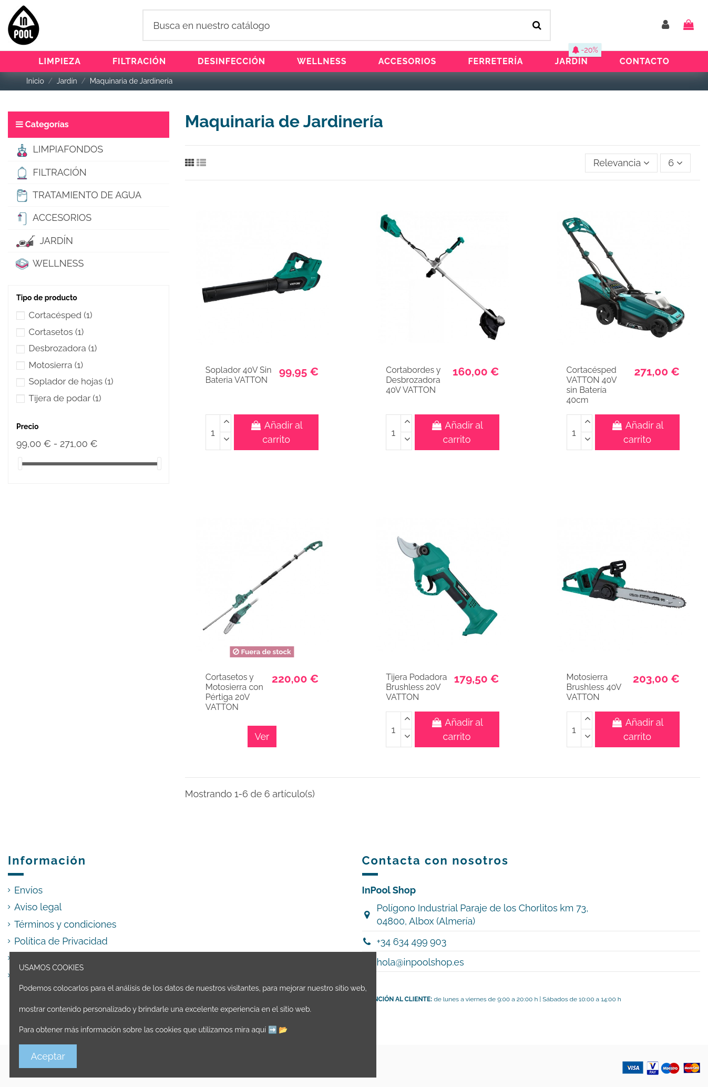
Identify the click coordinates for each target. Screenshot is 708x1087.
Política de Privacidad (61, 941)
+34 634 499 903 (411, 941)
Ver (262, 736)
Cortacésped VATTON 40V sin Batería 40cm (592, 385)
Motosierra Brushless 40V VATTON (594, 687)
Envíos (28, 890)
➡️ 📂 (278, 1029)
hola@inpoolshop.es (420, 962)
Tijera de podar (65, 398)
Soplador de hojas (71, 381)
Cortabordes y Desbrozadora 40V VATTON (413, 380)
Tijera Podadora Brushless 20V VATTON (416, 687)
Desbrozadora (63, 348)
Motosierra (56, 365)
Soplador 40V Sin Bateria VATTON (239, 375)
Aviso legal (37, 906)
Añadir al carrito (276, 432)
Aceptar (48, 1056)
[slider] (20, 463)
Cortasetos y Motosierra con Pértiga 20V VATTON (234, 692)
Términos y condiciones (65, 924)
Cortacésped (61, 315)
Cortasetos (56, 332)
